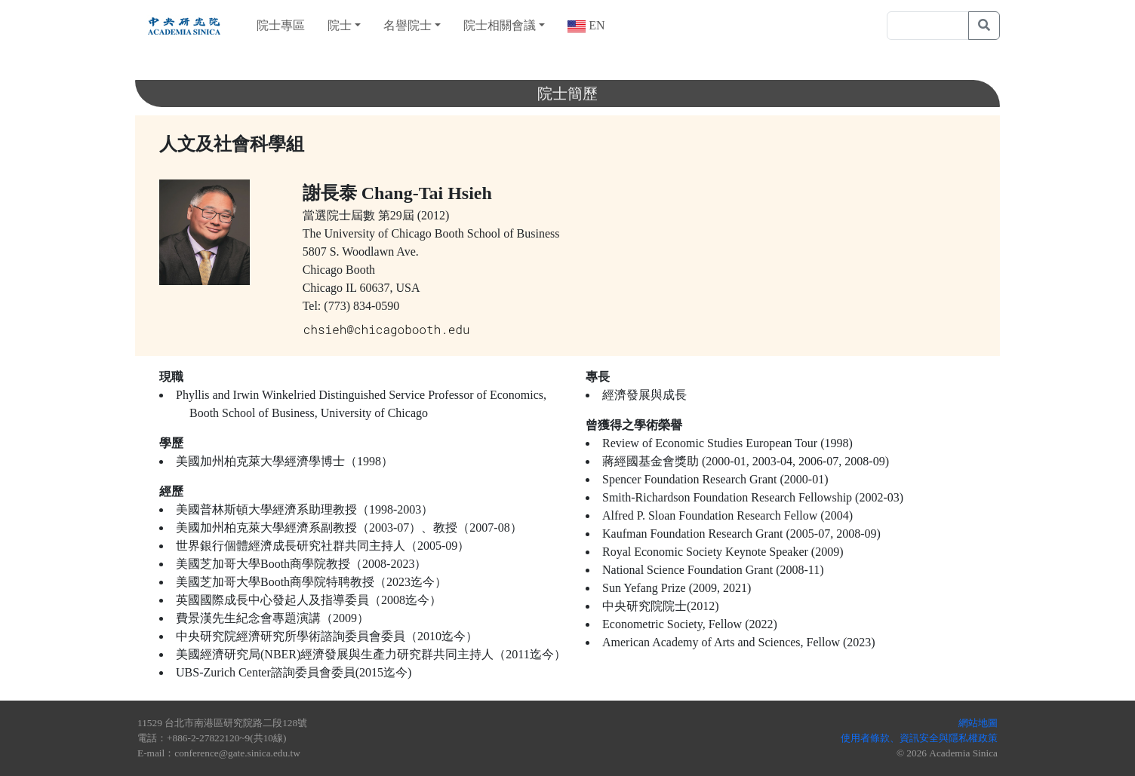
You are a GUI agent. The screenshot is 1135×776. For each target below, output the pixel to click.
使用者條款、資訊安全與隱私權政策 (919, 738)
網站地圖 (978, 722)
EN (595, 25)
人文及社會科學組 (231, 144)
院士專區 (281, 25)
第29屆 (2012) (414, 215)
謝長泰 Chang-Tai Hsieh (397, 193)
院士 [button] (340, 25)
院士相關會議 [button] (499, 25)
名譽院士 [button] (407, 25)
